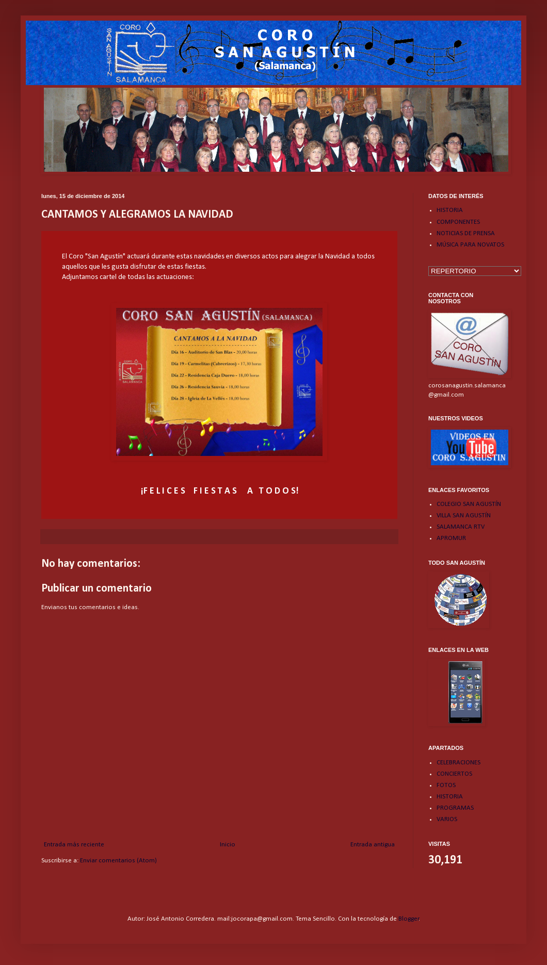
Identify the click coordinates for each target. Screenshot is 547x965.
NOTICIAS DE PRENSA (466, 233)
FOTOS (446, 785)
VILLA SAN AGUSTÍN (464, 515)
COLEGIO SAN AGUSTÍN (469, 504)
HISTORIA (450, 210)
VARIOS (447, 819)
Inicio (227, 844)
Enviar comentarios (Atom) (118, 860)
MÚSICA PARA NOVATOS (470, 244)
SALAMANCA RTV (461, 527)
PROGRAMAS (455, 808)
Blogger (408, 918)
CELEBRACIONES (458, 762)
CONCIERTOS (454, 774)
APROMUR (451, 538)
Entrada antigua (372, 844)
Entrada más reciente (74, 844)
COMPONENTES (458, 222)
